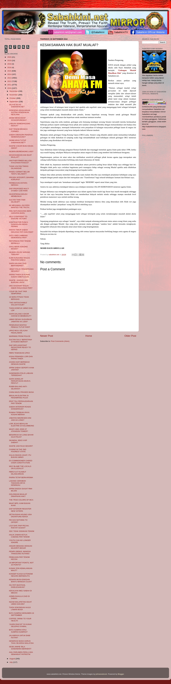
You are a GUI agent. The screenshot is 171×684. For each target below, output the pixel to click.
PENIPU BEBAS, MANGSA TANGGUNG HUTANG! (20, 552)
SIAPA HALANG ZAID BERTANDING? (17, 264)
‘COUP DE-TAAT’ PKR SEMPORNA (18, 292)
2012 (9, 81)
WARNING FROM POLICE (19, 336)
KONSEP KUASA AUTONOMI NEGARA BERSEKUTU (21, 575)
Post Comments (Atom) (60, 341)
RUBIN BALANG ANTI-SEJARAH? (18, 388)
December (13, 91)
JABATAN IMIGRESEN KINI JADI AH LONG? (20, 419)
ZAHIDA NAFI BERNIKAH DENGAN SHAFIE (19, 363)
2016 (9, 67)
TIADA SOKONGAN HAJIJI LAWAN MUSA (20, 608)
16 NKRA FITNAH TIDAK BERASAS (19, 298)
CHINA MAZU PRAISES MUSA (21, 392)
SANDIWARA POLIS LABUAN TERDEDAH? (21, 374)
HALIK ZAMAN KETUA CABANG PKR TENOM (19, 536)
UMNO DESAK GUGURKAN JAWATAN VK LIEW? (20, 320)
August (12, 659)
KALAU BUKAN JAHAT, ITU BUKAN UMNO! (20, 456)
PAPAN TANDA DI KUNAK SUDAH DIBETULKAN (19, 276)
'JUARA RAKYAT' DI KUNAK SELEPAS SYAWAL (20, 625)
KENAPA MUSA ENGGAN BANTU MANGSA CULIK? (20, 581)
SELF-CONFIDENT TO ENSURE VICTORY (18, 218)
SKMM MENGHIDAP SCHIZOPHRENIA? (18, 119)
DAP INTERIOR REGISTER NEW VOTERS (20, 510)
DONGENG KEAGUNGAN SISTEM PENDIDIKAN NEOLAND (19, 112)
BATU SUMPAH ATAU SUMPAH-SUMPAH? (18, 631)
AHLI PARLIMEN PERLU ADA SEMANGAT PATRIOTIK (21, 653)
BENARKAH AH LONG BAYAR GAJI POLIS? (21, 436)
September (14, 102)
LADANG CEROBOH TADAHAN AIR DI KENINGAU (17, 483)
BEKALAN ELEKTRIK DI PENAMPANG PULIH (19, 397)
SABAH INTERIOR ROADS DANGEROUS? (20, 408)
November (13, 95)
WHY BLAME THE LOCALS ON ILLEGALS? (20, 467)
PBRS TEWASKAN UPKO (19, 353)
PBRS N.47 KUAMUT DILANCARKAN (17, 473)
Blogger (121, 674)
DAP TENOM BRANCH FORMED (18, 130)
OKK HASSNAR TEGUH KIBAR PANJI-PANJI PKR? (20, 287)
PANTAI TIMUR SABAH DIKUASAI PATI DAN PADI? (21, 231)
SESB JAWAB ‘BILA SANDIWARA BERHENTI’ (20, 648)
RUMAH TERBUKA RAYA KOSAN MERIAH (19, 413)
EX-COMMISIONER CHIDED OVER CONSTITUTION (20, 462)
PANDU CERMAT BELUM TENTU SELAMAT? (19, 173)
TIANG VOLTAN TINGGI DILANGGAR (18, 167)
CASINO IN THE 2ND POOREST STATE (17, 450)
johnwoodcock (101, 674)
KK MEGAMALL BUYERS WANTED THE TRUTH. (19, 206)
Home (88, 335)
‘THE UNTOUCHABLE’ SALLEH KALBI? (18, 304)
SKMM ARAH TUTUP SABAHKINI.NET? (17, 141)
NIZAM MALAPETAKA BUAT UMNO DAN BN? (20, 603)
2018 (9, 64)
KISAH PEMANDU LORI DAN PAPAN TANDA (21, 357)
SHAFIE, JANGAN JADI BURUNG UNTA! (18, 281)
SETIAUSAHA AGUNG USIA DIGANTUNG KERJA (20, 515)
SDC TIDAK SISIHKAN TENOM (21, 531)
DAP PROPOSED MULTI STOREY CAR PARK (19, 190)
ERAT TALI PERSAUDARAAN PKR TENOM (21, 402)
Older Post (130, 335)
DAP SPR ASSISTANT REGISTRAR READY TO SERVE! (20, 347)
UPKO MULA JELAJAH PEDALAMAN (18, 332)
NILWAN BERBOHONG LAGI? (21, 151)
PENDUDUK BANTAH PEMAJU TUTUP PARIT (19, 326)
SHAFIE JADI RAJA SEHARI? (21, 446)
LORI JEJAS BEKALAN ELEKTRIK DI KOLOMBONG (21, 425)
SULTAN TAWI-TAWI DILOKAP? (17, 201)
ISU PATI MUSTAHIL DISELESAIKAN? (17, 586)
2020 (9, 57)
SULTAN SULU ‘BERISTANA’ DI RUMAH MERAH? (20, 341)
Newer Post (46, 335)
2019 (9, 60)
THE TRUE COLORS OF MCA (21, 500)
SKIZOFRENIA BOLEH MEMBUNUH (18, 195)
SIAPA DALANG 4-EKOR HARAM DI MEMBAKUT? (20, 315)
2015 (9, 71)
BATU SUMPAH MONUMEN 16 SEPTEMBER (21, 614)
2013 (9, 78)
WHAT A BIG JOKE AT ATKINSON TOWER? (18, 430)
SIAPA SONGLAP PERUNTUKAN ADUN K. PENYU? (20, 381)
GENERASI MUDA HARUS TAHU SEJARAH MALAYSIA (21, 642)
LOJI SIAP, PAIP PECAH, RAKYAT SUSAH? (19, 527)
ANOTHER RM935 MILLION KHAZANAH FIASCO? (20, 162)
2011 (9, 85)
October (12, 98)
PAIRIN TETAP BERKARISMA (21, 477)
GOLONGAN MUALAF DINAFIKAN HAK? (18, 495)
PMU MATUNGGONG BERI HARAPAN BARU (20, 212)
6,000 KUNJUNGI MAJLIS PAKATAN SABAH (19, 259)
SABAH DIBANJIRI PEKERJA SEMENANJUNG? (21, 136)
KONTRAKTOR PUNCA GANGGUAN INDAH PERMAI (18, 224)
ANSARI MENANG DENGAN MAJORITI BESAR (20, 547)
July (11, 662)
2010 (9, 88)
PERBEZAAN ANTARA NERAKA (18, 184)
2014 (9, 74)
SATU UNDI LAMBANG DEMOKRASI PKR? (18, 236)
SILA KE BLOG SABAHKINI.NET (17, 106)
